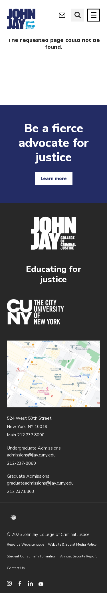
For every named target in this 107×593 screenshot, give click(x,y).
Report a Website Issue (25, 544)
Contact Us (16, 568)
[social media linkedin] (30, 583)
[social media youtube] (41, 583)
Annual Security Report (78, 556)
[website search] (77, 15)
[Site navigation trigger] (93, 15)
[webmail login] (62, 15)
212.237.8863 (20, 491)
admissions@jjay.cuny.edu (31, 455)
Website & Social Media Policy (72, 544)
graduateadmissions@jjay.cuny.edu (40, 483)
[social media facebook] (19, 583)
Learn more (54, 178)
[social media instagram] (9, 583)
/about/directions (53, 374)
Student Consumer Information (31, 556)
